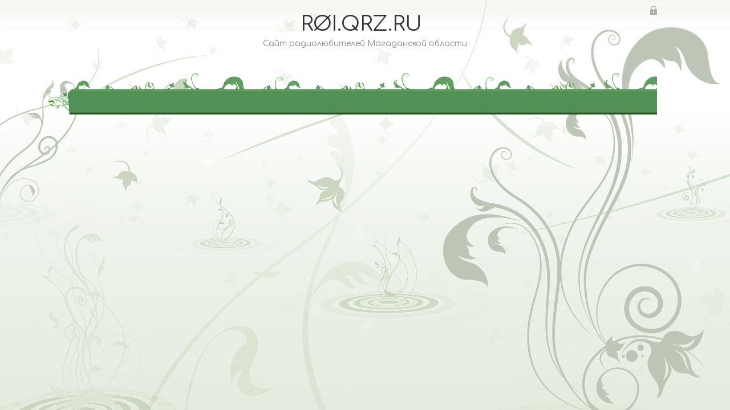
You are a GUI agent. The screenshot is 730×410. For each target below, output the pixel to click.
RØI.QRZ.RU (361, 24)
